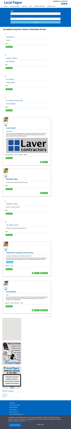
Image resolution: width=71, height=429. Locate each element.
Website (45, 193)
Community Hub (51, 6)
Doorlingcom (10, 37)
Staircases (4, 396)
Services (24, 6)
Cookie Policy (40, 424)
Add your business (15, 6)
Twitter (62, 4)
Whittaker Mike (12, 179)
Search (6, 6)
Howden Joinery (11, 58)
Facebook (64, 4)
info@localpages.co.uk (18, 414)
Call (10, 47)
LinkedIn (66, 4)
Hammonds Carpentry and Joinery (19, 253)
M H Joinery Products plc (14, 100)
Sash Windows (5, 395)
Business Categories (39, 6)
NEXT (50, 316)
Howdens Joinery (12, 204)
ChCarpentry (11, 292)
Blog (30, 6)
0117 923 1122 (63, 1)
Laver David (11, 128)
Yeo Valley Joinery (12, 225)
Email (44, 162)
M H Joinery (10, 79)
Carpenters (4, 394)
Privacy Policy (29, 421)
